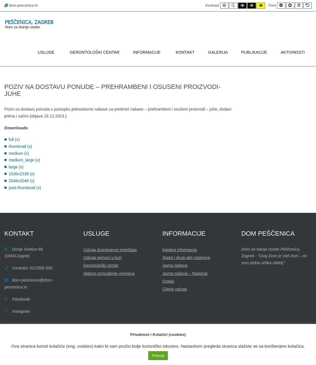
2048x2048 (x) (22, 180)
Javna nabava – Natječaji (184, 273)
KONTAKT (185, 52)
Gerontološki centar (100, 265)
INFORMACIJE (147, 52)
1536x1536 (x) (22, 174)
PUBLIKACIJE (254, 52)
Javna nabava (174, 265)
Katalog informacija (179, 249)
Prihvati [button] (158, 355)
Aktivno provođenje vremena (109, 273)
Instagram (21, 311)
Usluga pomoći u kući (102, 257)
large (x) (16, 167)
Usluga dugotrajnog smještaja (110, 249)
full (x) (14, 139)
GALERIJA (218, 52)
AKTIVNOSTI (293, 52)
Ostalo (168, 281)
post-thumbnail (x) (25, 187)
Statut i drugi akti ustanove (186, 257)
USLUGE (47, 52)
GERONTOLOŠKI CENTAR (94, 52)
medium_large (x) (24, 160)
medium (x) (19, 153)
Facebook (21, 299)
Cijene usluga (174, 289)
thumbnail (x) (20, 146)
